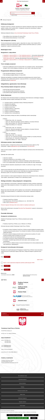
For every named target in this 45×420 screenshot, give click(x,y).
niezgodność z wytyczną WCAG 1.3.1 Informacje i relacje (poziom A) (17, 59)
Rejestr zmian (22, 394)
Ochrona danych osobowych (14, 415)
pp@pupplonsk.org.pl (15, 146)
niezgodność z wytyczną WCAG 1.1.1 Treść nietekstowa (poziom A (17, 55)
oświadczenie (13, 80)
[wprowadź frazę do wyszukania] (21, 13)
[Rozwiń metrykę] (7, 257)
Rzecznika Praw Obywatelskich (24, 208)
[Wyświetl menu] (43, 1)
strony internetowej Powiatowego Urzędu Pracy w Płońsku (26, 33)
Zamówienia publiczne (22, 379)
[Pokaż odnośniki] (1, 1)
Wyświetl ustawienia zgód (31, 415)
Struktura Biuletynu (22, 383)
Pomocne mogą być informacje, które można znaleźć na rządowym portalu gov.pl (18, 204)
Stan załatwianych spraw (22, 375)
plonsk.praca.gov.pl (7, 346)
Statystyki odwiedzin (22, 401)
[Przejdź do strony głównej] (22, 7)
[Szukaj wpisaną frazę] (33, 13)
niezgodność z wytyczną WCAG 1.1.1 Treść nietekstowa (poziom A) (17, 56)
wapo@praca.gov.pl (13, 202)
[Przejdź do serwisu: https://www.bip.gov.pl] (22, 1)
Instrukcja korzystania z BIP (22, 390)
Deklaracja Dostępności (22, 398)
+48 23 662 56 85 (30, 146)
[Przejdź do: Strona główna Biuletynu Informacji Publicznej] (1, 20)
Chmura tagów (22, 405)
